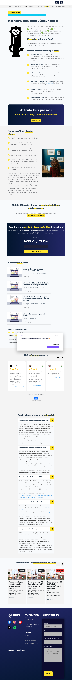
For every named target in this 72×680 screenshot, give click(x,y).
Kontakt (27, 635)
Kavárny (40, 6)
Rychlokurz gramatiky (25, 495)
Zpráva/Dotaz (48, 646)
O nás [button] (10, 6)
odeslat (48, 673)
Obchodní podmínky (30, 640)
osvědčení (49, 83)
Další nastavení (55, 344)
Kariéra (27, 638)
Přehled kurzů (14, 12)
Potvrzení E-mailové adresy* (52, 638)
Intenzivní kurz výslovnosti (35, 497)
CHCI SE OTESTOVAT (36, 120)
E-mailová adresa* (49, 631)
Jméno (46, 623)
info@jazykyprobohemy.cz (32, 624)
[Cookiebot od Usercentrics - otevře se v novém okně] (55, 335)
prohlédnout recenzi (19, 380)
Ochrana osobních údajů (31, 643)
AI (46, 6)
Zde (36, 398)
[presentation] (53, 666)
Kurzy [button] (25, 6)
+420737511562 (29, 626)
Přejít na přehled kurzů (36, 215)
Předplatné (17, 6)
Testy (52, 6)
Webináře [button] (32, 6)
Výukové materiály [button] (61, 6)
